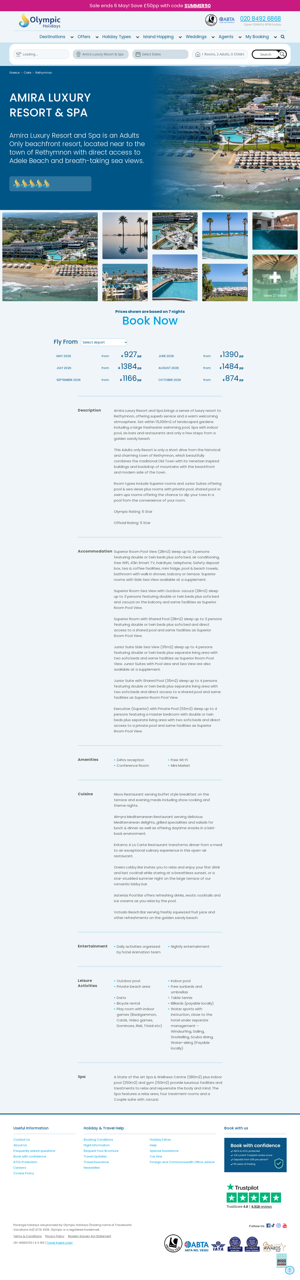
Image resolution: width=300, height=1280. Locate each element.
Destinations (52, 36)
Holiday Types (116, 36)
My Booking (257, 36)
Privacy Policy (54, 1236)
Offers (84, 36)
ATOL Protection (25, 1162)
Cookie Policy (23, 1173)
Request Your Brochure (101, 1150)
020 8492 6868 (260, 18)
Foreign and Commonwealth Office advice (182, 1162)
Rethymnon (43, 72)
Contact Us (21, 1139)
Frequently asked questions (34, 1150)
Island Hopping (158, 36)
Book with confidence (29, 1156)
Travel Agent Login (59, 1242)
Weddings (196, 36)
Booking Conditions (98, 1139)
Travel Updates (95, 1156)
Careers (19, 1167)
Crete (27, 72)
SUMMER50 (197, 5)
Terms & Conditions (27, 1236)
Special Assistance (164, 1150)
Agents (226, 36)
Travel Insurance (96, 1162)
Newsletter (92, 1167)
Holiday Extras (160, 1139)
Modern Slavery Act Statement (89, 1236)
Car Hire (156, 1156)
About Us (20, 1145)
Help (153, 1145)
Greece (14, 72)
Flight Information (97, 1145)
